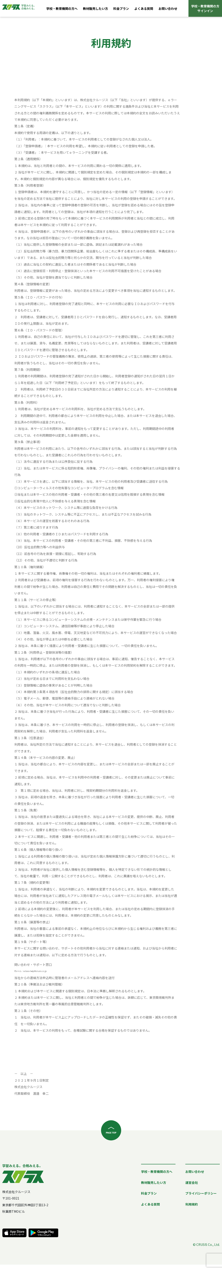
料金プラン (121, 8)
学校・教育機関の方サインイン (205, 8)
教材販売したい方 (95, 8)
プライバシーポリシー (201, 1193)
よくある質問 (143, 8)
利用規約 (191, 1204)
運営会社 (191, 1182)
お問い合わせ (168, 8)
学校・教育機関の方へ (62, 8)
